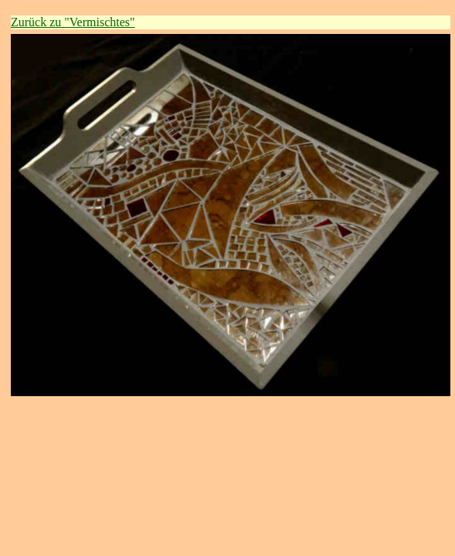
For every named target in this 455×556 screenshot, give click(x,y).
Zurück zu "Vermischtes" (73, 22)
